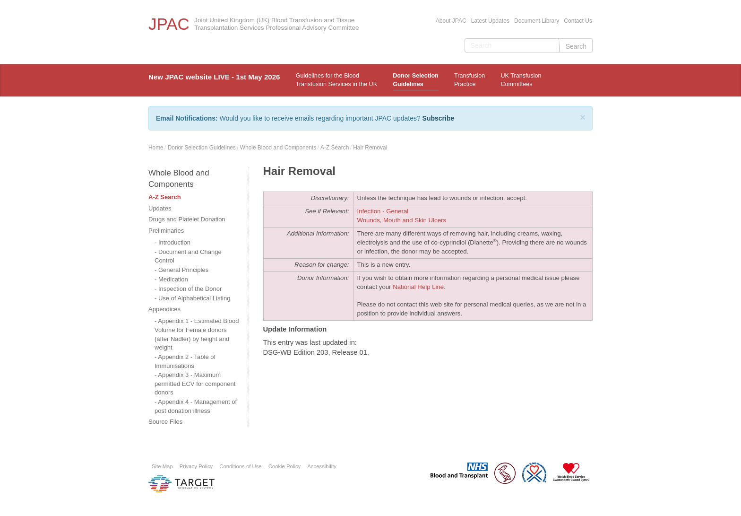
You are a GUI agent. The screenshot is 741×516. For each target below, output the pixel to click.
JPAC (169, 24)
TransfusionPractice (469, 79)
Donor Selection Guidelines (416, 79)
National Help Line (418, 286)
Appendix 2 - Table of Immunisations (185, 361)
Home (156, 147)
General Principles (183, 269)
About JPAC (451, 20)
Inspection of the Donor (190, 288)
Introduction (174, 242)
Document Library (536, 20)
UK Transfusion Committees (520, 79)
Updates (159, 208)
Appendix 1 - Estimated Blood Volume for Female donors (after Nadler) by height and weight (197, 334)
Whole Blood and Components (278, 147)
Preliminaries (166, 230)
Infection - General (383, 211)
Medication (173, 279)
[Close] (583, 117)
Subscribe (438, 118)
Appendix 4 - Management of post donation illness (196, 406)
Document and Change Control (188, 256)
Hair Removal (370, 147)
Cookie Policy (284, 466)
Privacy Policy (196, 466)
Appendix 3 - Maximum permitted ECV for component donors (195, 383)
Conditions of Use (240, 466)
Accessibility (321, 466)
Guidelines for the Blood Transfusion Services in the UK (336, 79)
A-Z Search (334, 147)
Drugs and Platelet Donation (186, 219)
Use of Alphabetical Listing (194, 298)
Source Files (165, 421)
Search (576, 46)
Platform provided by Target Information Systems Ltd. (181, 483)
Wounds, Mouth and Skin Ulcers (402, 220)
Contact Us (578, 20)
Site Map (162, 466)
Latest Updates (490, 20)
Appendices (164, 309)
